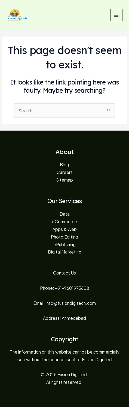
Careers (65, 172)
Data (65, 213)
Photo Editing (64, 236)
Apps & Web (65, 229)
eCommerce (64, 221)
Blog (64, 164)
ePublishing (64, 244)
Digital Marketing (64, 251)
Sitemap (64, 179)
